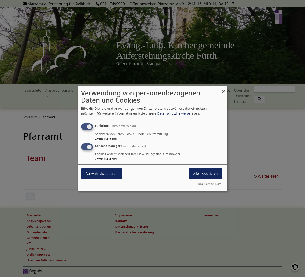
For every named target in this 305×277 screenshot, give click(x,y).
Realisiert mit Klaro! (210, 184)
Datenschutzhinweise (173, 113)
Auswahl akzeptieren (102, 173)
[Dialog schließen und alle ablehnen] (223, 89)
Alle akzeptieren (205, 173)
